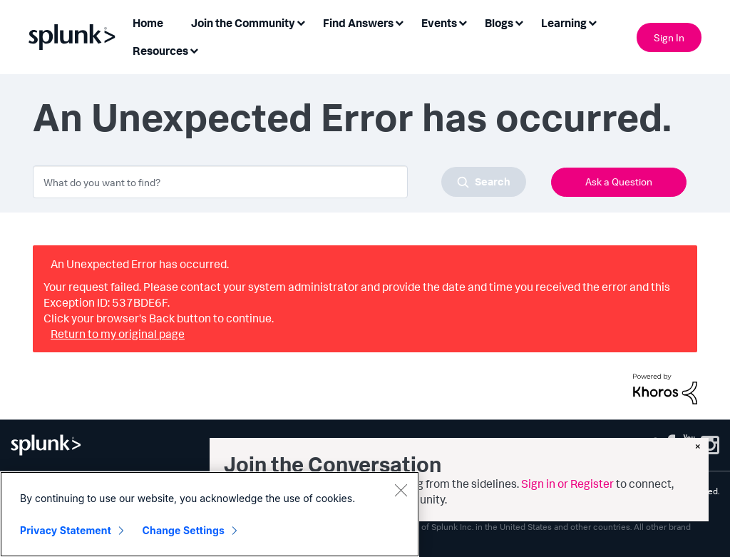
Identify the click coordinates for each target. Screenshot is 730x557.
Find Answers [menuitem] (358, 23)
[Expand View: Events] (463, 22)
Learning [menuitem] (564, 23)
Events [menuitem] (439, 23)
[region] (209, 514)
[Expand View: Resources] (194, 49)
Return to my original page (118, 334)
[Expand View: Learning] (592, 22)
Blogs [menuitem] (499, 23)
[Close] (401, 490)
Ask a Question (618, 181)
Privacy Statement (65, 530)
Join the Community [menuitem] (243, 23)
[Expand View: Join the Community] (301, 22)
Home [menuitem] (148, 23)
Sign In (669, 37)
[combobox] (279, 181)
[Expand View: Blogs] (519, 22)
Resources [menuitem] (160, 51)
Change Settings (184, 530)
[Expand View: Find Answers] (399, 22)
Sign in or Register (567, 483)
